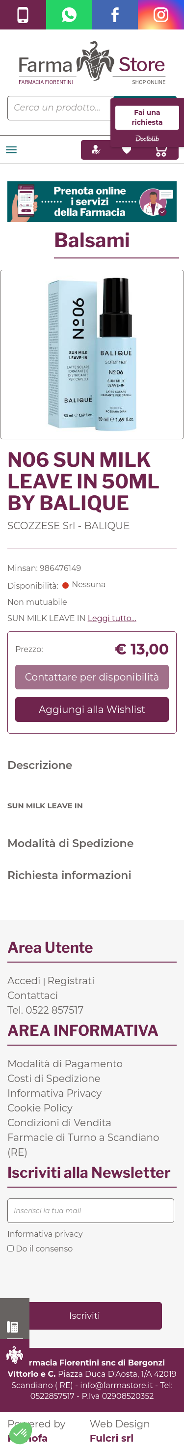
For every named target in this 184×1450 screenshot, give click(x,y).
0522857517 (52, 1396)
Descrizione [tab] (40, 765)
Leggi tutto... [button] (112, 618)
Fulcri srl (112, 1438)
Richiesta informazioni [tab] (69, 875)
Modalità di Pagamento (65, 1064)
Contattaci (32, 995)
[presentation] (82, 1277)
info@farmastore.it (116, 1385)
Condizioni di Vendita (59, 1123)
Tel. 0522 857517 (45, 1010)
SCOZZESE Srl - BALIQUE (68, 526)
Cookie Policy (40, 1108)
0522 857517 (15, 1327)
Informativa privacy (44, 1234)
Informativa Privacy (54, 1093)
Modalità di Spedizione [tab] (70, 843)
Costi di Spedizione (54, 1078)
